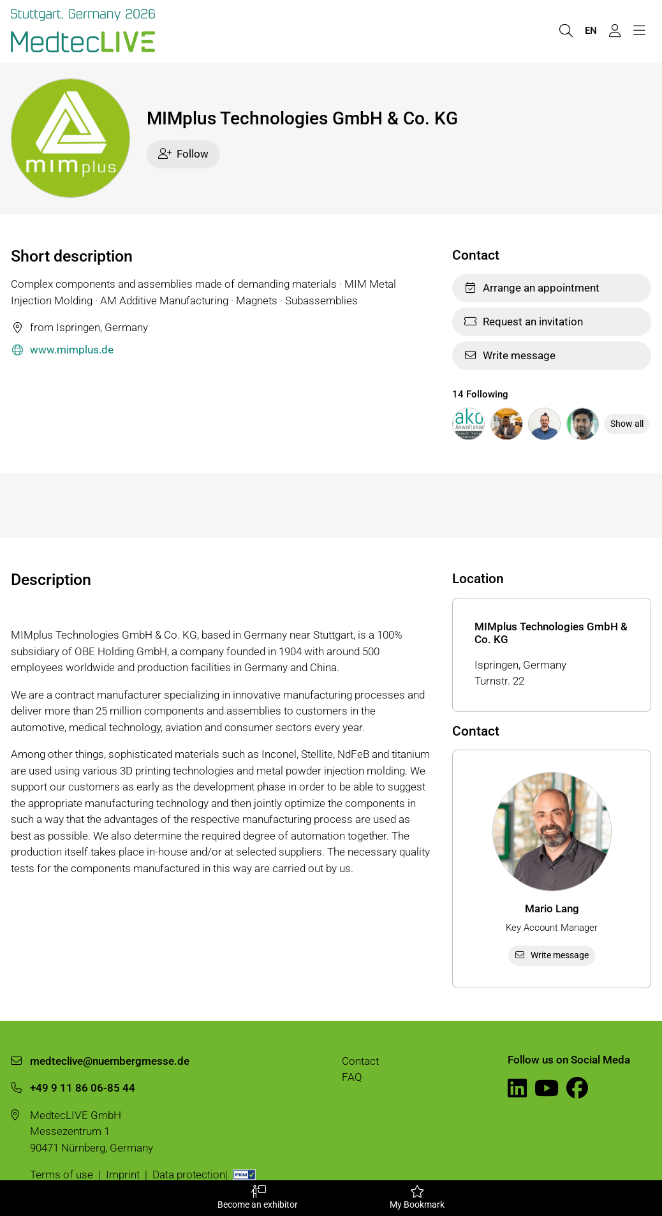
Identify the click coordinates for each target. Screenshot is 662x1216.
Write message (509, 355)
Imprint (123, 1174)
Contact (360, 1061)
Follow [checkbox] (183, 153)
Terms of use (61, 1174)
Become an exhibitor (258, 1197)
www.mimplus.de (62, 350)
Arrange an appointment (531, 287)
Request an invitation (523, 321)
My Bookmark (417, 1197)
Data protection (188, 1174)
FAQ (352, 1077)
